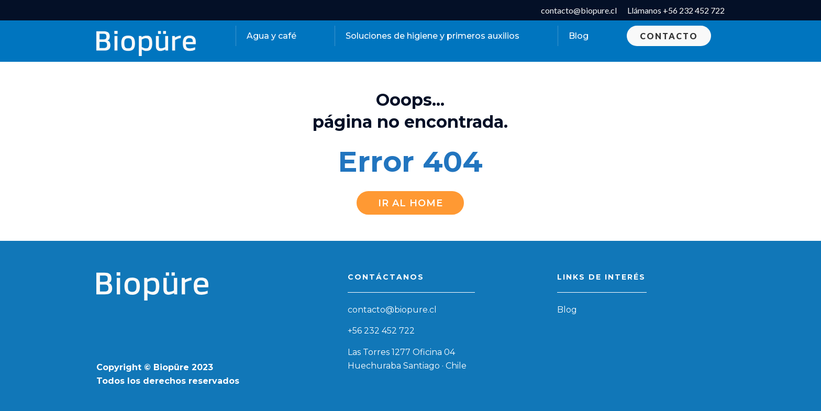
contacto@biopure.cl (392, 310)
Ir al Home (410, 203)
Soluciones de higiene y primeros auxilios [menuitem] (432, 36)
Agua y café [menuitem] (271, 36)
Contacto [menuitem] (669, 36)
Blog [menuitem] (579, 36)
